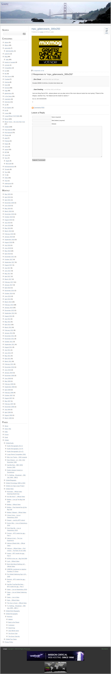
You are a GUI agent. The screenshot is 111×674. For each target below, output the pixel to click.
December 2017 (9, 256)
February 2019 (9, 234)
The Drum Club (12, 633)
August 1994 (8, 415)
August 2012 (8, 316)
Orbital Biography (11, 480)
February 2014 (9, 305)
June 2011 (8, 353)
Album (6, 45)
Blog (6, 56)
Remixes (9, 616)
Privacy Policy (9, 642)
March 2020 (8, 211)
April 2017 (8, 276)
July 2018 (7, 245)
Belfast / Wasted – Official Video (16, 512)
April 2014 (8, 299)
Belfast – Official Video (14, 504)
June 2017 (8, 271)
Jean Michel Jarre (13, 630)
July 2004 (7, 409)
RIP (6, 152)
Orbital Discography (12, 614)
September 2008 (10, 387)
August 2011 (8, 347)
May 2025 (8, 194)
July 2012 (7, 319)
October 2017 (9, 259)
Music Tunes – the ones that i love (15, 122)
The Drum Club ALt (14, 636)
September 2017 (10, 262)
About (6, 426)
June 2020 (8, 205)
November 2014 (9, 290)
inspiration (8, 99)
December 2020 (9, 202)
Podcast (7, 141)
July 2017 (7, 268)
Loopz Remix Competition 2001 (16, 454)
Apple (7, 161)
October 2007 (9, 395)
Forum (7, 434)
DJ (5, 71)
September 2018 (10, 239)
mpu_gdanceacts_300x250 (45, 28)
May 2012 (8, 321)
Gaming (7, 82)
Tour (6, 172)
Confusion (11, 625)
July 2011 (7, 350)
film (6, 73)
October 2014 (9, 293)
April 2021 (8, 200)
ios (5, 104)
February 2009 (9, 384)
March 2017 (8, 279)
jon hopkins (8, 107)
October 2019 (9, 217)
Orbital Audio (10, 443)
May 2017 (8, 273)
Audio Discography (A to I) (15, 446)
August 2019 (8, 220)
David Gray (11, 628)
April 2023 (8, 197)
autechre (7, 54)
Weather (7, 186)
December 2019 (9, 214)
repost (6, 149)
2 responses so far (38, 70)
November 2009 (9, 375)
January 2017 (9, 285)
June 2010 (8, 370)
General (7, 88)
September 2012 (10, 313)
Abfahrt (10, 619)
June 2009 (8, 378)
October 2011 (9, 341)
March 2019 (8, 231)
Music (6, 119)
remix (6, 146)
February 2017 (9, 282)
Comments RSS (39, 108)
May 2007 (8, 401)
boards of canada (10, 62)
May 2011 (8, 356)
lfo (5, 110)
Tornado (7, 169)
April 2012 (8, 324)
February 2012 (9, 330)
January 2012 (9, 333)
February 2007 (9, 404)
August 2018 (8, 242)
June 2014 (8, 296)
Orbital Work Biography (13, 611)
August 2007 (8, 398)
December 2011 (9, 336)
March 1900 (8, 418)
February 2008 (9, 392)
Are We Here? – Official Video (16, 496)
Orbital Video (10, 489)
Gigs (6, 90)
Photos (7, 135)
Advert (7, 42)
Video (6, 177)
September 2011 (10, 344)
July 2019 (7, 222)
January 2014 (9, 307)
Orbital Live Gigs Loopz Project (15, 486)
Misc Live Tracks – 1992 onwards (17, 457)
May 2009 (8, 381)
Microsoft (8, 163)
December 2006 (9, 406)
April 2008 (8, 390)
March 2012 (8, 327)
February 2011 (9, 364)
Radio (6, 144)
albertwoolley (10, 51)
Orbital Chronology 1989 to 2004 (15, 483)
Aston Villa (8, 429)
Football (7, 79)
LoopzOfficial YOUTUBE (12, 116)
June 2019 (8, 225)
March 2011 (8, 361)
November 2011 (9, 338)
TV (5, 175)
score (6, 155)
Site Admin (105, 649)
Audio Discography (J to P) (15, 448)
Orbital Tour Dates (11, 639)
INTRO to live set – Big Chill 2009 (17, 558)
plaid (6, 138)
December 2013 (9, 310)
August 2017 (8, 265)
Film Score (8, 76)
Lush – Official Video (13, 561)
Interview (7, 102)
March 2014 (8, 302)
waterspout (8, 183)
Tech (6, 158)
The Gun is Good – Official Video (17, 603)
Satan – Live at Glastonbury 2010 (17, 589)
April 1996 (8, 412)
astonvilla (7, 48)
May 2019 (8, 228)
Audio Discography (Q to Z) (15, 451)
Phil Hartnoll (8, 132)
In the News (8, 96)
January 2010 (9, 372)
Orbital (7, 127)
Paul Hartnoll (8, 129)
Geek (6, 85)
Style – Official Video (13, 600)
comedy (7, 65)
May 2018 (8, 251)
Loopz (5, 3)
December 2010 (9, 367)
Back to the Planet (13, 622)
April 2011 (8, 358)
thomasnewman (9, 166)
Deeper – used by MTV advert (16, 520)
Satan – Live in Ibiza (13, 597)
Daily (6, 431)
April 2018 (8, 253)
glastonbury (8, 93)
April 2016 (8, 287)
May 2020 (8, 208)
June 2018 (8, 248)
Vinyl (6, 180)
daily (7, 59)
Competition (8, 68)
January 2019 (9, 237)
